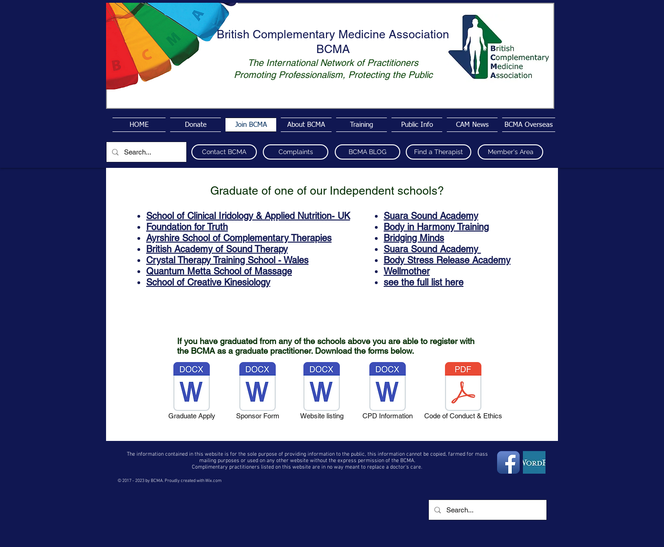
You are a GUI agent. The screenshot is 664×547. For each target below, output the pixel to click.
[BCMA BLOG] (367, 152)
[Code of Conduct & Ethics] (463, 392)
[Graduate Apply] (191, 392)
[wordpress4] (534, 462)
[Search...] (145, 152)
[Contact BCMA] (224, 152)
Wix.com (213, 481)
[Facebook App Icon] (508, 462)
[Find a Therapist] (438, 152)
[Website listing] (321, 392)
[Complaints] (295, 152)
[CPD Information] (387, 392)
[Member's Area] (510, 152)
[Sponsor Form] (257, 392)
